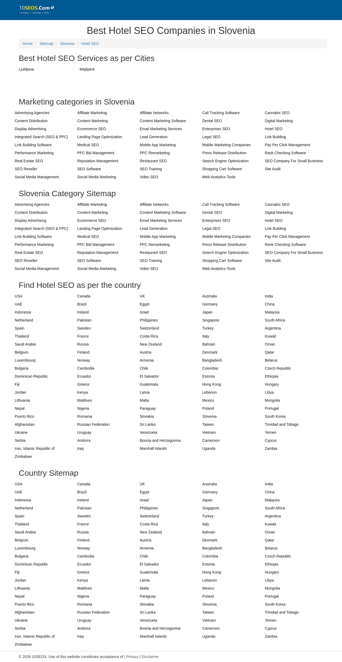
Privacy (132, 657)
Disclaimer (150, 657)
